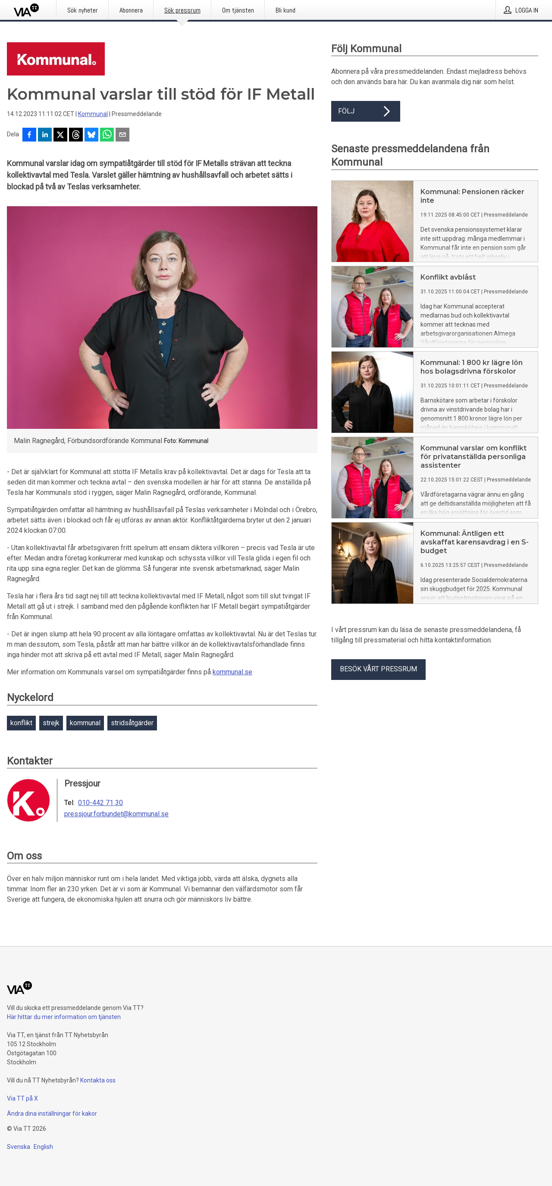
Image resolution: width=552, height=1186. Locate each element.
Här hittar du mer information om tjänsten (64, 1016)
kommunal (85, 723)
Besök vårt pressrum (378, 669)
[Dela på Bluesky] (91, 135)
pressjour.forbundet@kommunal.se (116, 814)
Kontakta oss (98, 1080)
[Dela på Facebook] (29, 135)
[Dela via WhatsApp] (107, 135)
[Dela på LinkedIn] (45, 135)
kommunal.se (232, 672)
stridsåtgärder (132, 723)
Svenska (18, 1146)
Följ (365, 111)
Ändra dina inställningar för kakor (52, 1113)
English (43, 1146)
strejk (51, 723)
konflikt (21, 723)
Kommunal (93, 113)
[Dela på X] (60, 135)
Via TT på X (22, 1098)
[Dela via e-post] (122, 135)
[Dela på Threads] (76, 135)
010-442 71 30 (100, 803)
